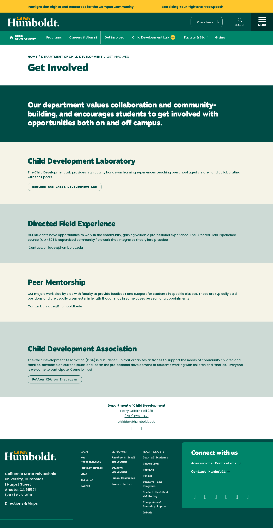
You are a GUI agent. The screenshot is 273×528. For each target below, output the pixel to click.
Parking (148, 469)
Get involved (114, 37)
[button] (207, 22)
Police (147, 475)
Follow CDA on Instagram (54, 379)
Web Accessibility (91, 459)
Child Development (22, 38)
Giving (220, 37)
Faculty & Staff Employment (123, 459)
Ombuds (147, 512)
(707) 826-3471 (137, 416)
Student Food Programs (152, 484)
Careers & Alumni (83, 37)
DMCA (84, 473)
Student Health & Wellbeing (155, 494)
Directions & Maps (21, 504)
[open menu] (262, 22)
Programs (54, 37)
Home (32, 57)
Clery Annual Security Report (154, 504)
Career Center (122, 484)
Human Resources (123, 477)
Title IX (87, 479)
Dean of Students (155, 457)
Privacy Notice (92, 467)
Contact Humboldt (208, 471)
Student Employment (119, 469)
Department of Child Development (72, 57)
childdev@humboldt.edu (63, 247)
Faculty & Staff (196, 37)
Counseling (151, 463)
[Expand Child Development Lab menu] (173, 37)
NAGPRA (85, 486)
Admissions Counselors (213, 463)
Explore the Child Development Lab (64, 187)
